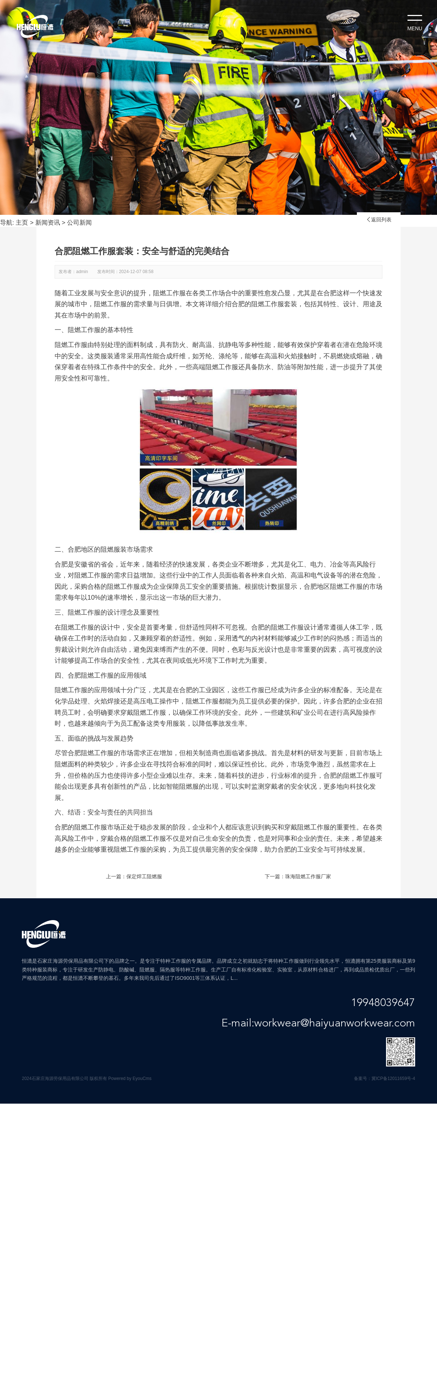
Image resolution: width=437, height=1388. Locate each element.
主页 (22, 222)
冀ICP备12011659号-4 (393, 1078)
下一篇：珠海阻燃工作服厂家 (298, 876)
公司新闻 (79, 222)
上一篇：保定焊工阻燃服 (134, 876)
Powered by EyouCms (129, 1078)
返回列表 (378, 219)
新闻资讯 (47, 222)
